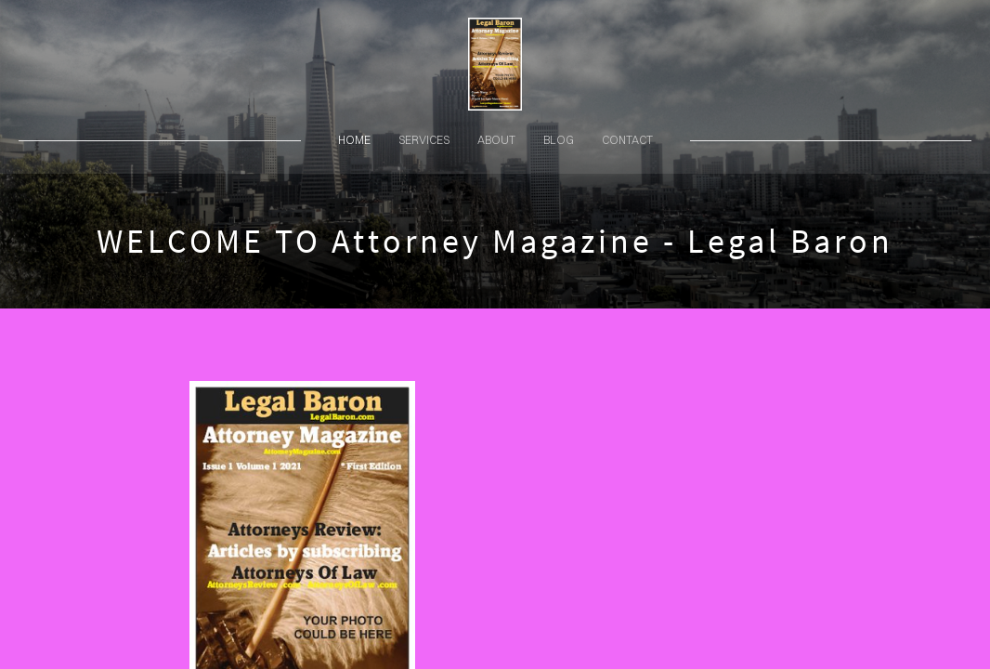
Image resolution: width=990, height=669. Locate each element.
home (354, 140)
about (496, 140)
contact (627, 140)
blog (558, 140)
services (423, 140)
